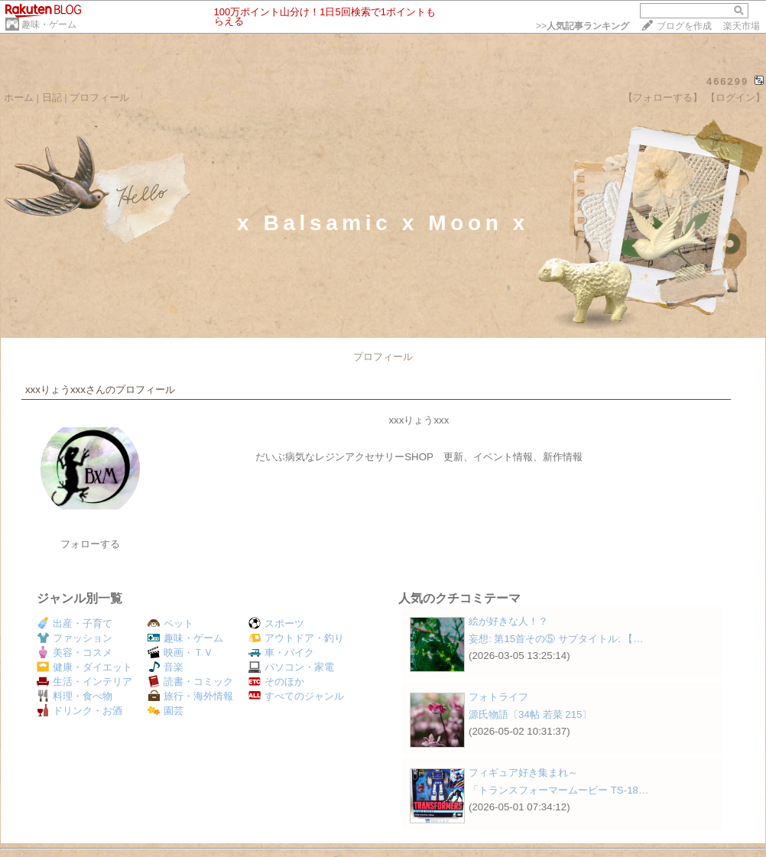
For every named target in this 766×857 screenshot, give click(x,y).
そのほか (276, 681)
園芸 (165, 710)
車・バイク (281, 652)
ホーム (19, 97)
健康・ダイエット (84, 667)
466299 (727, 81)
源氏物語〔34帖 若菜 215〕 (530, 714)
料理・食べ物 (74, 696)
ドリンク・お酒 (79, 710)
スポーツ (276, 623)
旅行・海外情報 (190, 696)
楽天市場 (741, 26)
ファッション (74, 638)
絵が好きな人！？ (508, 621)
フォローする (90, 544)
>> (582, 26)
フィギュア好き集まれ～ (523, 772)
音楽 (165, 667)
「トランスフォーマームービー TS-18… (558, 790)
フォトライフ (498, 697)
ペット (170, 623)
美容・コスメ (74, 652)
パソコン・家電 (291, 667)
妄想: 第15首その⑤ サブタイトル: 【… (556, 638)
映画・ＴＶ (180, 652)
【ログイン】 (735, 97)
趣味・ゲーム (48, 24)
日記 (52, 97)
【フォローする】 (663, 97)
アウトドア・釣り (296, 638)
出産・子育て (74, 623)
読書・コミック (190, 681)
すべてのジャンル (296, 696)
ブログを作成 (684, 26)
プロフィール (99, 97)
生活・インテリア (84, 681)
